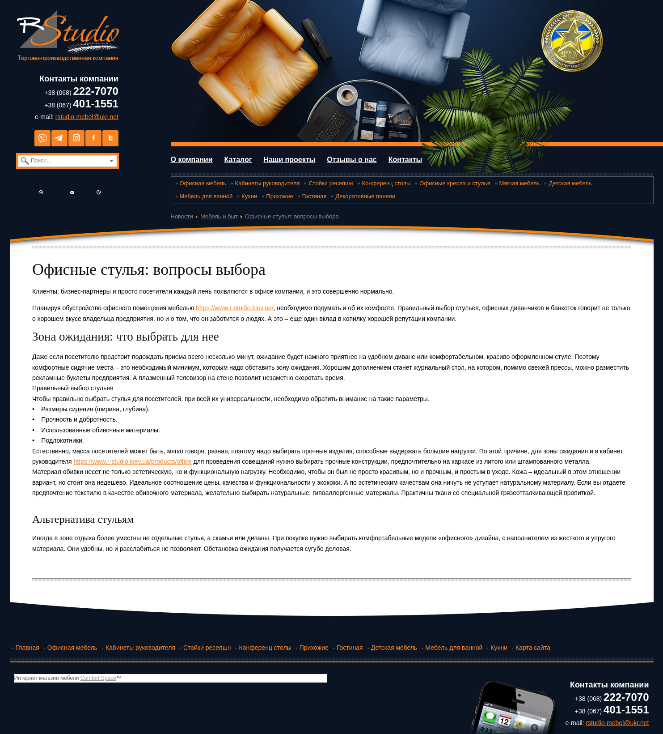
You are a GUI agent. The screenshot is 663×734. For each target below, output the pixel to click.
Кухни (249, 196)
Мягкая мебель (519, 183)
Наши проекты (289, 159)
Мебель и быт (219, 216)
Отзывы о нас (352, 159)
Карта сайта (532, 647)
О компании (192, 159)
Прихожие (279, 196)
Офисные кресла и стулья (454, 183)
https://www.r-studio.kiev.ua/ (234, 308)
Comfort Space (98, 678)
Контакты (405, 159)
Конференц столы (386, 183)
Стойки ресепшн (330, 183)
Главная (27, 647)
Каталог (238, 159)
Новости (182, 216)
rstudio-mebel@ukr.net (86, 116)
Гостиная (314, 196)
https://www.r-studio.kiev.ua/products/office (133, 461)
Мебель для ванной (206, 196)
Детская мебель (570, 183)
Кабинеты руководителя (267, 183)
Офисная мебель (203, 183)
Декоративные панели (365, 196)
